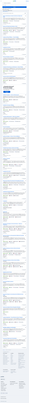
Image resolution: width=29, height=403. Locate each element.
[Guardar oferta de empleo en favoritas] (26, 16)
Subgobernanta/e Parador (7, 272)
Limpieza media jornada (6, 358)
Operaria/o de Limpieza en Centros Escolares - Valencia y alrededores (12, 225)
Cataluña (12, 360)
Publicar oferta (12, 384)
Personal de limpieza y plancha (8, 282)
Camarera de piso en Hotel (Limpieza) (9, 76)
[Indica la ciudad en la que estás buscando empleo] (14, 5)
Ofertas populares (13, 371)
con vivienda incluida (20, 357)
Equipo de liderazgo (3, 385)
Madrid (11, 355)
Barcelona (12, 356)
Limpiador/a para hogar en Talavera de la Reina (11, 148)
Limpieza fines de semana (6, 361)
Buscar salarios (21, 385)
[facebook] (1, 393)
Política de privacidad (3, 398)
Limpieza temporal (5, 359)
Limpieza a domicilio (6, 159)
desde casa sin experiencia (21, 355)
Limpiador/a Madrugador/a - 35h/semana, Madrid (11, 117)
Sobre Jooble (2, 383)
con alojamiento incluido (21, 356)
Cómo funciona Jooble (4, 384)
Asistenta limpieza (5, 356)
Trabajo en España (3, 390)
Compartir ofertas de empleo (14, 383)
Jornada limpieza (5, 357)
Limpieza (4, 355)
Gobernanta (5, 212)
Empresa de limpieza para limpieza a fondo (10, 26)
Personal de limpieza (6, 127)
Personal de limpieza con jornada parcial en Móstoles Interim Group (13, 295)
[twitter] (5, 393)
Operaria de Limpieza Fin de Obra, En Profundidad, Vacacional (13, 181)
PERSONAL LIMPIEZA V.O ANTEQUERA (9, 328)
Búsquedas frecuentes (6, 352)
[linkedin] (7, 393)
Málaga (11, 358)
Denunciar (24, 34)
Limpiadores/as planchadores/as (8, 192)
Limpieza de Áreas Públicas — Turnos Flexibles (11, 37)
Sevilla (11, 359)
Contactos (2, 386)
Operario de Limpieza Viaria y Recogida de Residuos (11, 307)
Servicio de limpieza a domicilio (8, 56)
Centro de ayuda (3, 389)
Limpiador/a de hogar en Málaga (8, 105)
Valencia (12, 357)
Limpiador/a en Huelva (6, 47)
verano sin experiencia (21, 358)
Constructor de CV (21, 386)
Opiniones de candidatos (22, 384)
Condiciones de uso (3, 396)
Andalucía (12, 361)
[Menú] (1, 1)
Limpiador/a (5, 201)
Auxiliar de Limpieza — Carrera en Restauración (11, 95)
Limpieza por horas (5, 360)
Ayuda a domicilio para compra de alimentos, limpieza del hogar (12, 16)
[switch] (25, 13)
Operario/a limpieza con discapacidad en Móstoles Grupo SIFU (13, 236)
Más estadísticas (6, 11)
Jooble (5, 401)
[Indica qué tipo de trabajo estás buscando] (14, 3)
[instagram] (3, 393)
